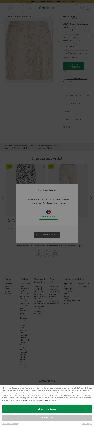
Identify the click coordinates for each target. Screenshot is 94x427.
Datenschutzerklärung (23, 400)
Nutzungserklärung (42, 400)
